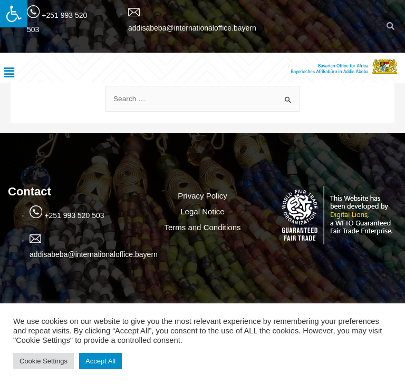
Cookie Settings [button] (44, 361)
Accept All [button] (100, 361)
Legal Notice (202, 211)
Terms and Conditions (202, 227)
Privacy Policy (202, 195)
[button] (13, 13)
